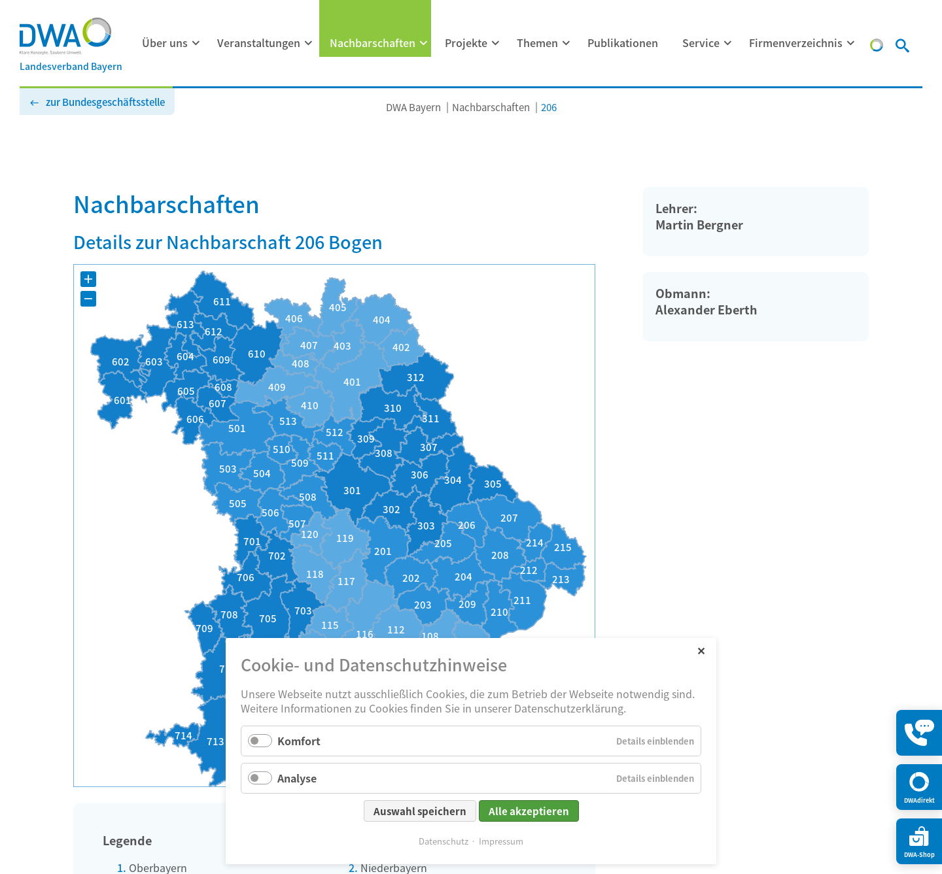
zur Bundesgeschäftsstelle (105, 102)
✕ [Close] (701, 650)
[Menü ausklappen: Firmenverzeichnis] (851, 43)
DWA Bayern (413, 107)
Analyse (297, 778)
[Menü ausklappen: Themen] (566, 43)
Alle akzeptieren (529, 811)
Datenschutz (443, 841)
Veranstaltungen (258, 42)
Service (701, 42)
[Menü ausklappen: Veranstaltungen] (309, 43)
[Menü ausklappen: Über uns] (196, 43)
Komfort (299, 740)
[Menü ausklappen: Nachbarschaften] (424, 43)
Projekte (466, 42)
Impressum (501, 841)
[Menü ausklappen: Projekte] (496, 43)
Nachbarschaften (372, 42)
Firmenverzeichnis (796, 42)
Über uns (165, 42)
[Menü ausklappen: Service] (728, 43)
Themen (537, 42)
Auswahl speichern (420, 811)
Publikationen (622, 42)
